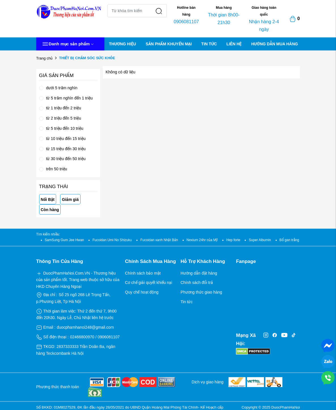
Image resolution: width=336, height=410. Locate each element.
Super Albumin (260, 240)
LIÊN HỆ (234, 44)
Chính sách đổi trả (197, 282)
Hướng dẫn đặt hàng (199, 273)
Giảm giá (70, 199)
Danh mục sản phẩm (68, 44)
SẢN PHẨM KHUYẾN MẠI (169, 44)
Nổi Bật (48, 199)
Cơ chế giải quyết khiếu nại (148, 282)
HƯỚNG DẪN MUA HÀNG (274, 44)
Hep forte (233, 240)
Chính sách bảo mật (143, 273)
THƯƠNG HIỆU (122, 44)
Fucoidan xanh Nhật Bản (159, 240)
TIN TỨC (209, 44)
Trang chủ (44, 58)
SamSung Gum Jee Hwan (64, 240)
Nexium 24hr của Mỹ (202, 240)
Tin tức (187, 301)
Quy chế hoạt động (142, 292)
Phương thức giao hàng (201, 292)
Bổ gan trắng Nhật (293, 240)
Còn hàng (50, 209)
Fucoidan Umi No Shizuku (112, 240)
